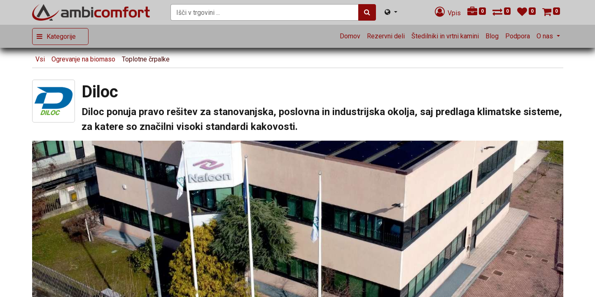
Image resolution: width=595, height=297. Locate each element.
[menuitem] (350, 36)
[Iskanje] (367, 12)
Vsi (40, 59)
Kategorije (61, 36)
